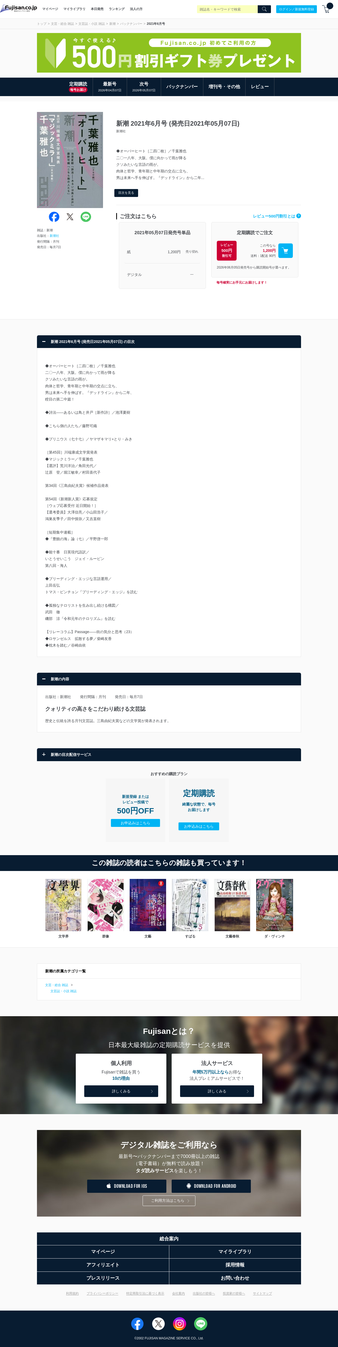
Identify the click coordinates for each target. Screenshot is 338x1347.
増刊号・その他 (224, 86)
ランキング (117, 9)
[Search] (264, 9)
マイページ (50, 9)
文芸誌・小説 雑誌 (91, 24)
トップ (41, 24)
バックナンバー (131, 24)
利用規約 (72, 1293)
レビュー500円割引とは (277, 216)
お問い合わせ (235, 1278)
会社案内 (178, 1293)
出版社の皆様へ (204, 1293)
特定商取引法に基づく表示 (145, 1293)
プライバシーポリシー (102, 1293)
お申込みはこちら (135, 823)
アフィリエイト (103, 1265)
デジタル (134, 274)
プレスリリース (103, 1278)
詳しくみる (133, 1091)
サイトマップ (262, 1293)
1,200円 (174, 252)
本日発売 (97, 9)
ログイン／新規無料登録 (296, 9)
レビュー (260, 86)
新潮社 (54, 236)
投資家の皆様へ (234, 1293)
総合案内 (169, 1238)
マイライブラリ (74, 9)
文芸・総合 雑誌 (62, 24)
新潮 (112, 24)
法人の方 (136, 9)
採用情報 (235, 1265)
